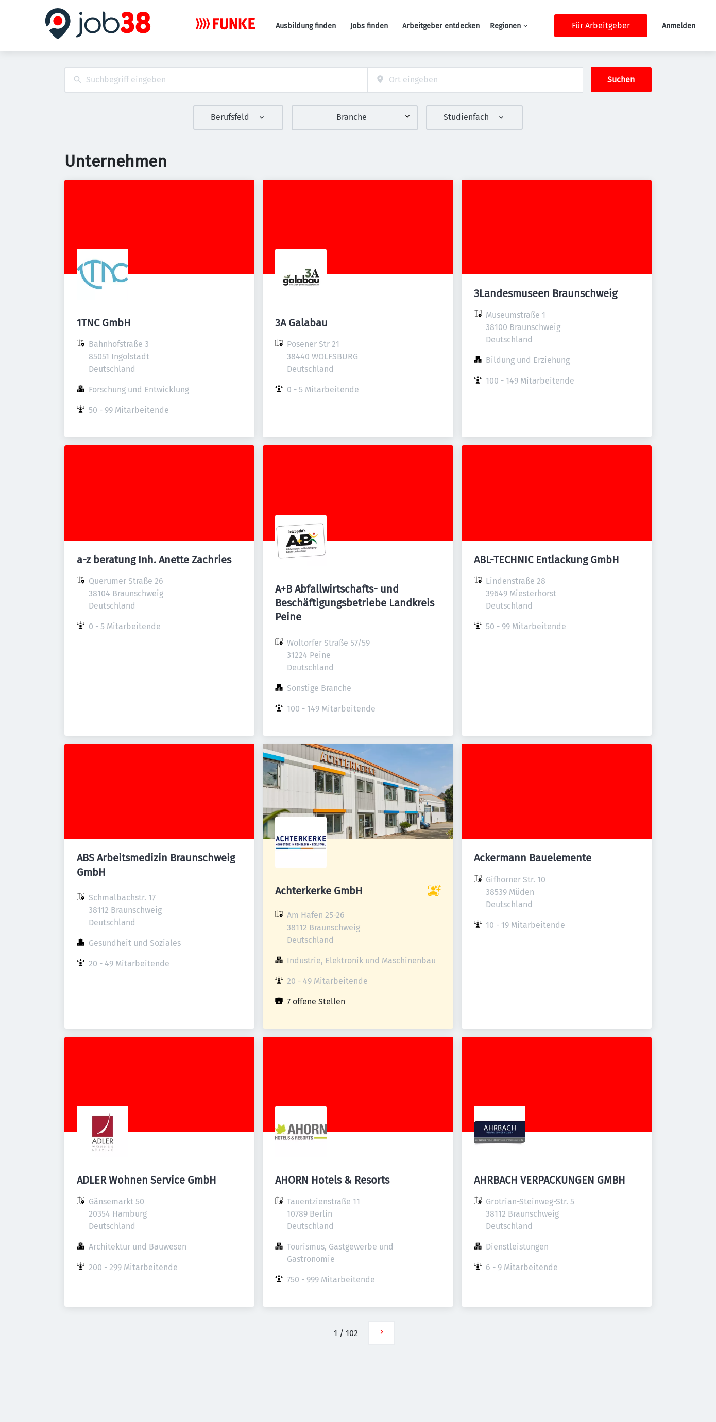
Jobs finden (369, 26)
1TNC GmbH (104, 323)
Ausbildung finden (306, 26)
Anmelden (678, 26)
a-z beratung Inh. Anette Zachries (154, 559)
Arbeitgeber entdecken (441, 26)
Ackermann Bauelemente (532, 858)
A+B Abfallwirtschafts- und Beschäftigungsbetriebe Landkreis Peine (354, 603)
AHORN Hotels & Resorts (332, 1180)
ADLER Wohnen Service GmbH (146, 1180)
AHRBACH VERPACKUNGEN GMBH (549, 1180)
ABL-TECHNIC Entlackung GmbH (546, 559)
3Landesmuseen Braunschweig (545, 293)
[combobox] (216, 80)
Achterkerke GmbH (319, 891)
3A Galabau (301, 323)
